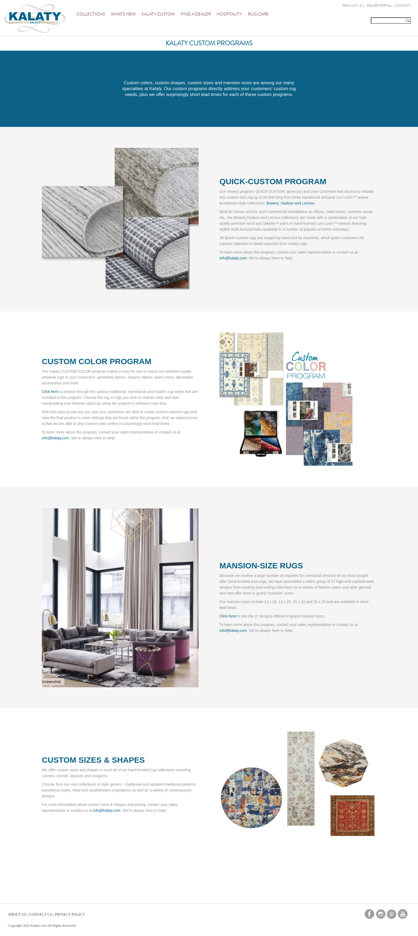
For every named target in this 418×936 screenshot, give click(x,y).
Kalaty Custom (158, 14)
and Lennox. (305, 203)
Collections (91, 14)
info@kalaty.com (233, 258)
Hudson (287, 203)
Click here (50, 391)
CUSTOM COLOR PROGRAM (96, 361)
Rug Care (258, 14)
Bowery (273, 203)
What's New (123, 14)
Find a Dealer (196, 14)
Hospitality (229, 14)
